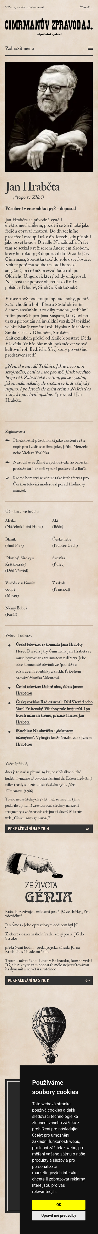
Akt (72, 524)
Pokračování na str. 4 (28, 829)
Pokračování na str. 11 (28, 980)
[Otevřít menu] (49, 48)
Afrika (25, 524)
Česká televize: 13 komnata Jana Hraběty (49, 644)
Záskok (72, 586)
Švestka (72, 561)
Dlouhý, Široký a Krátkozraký (25, 564)
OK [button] (58, 1205)
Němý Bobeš (25, 612)
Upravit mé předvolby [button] (58, 1215)
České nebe (72, 543)
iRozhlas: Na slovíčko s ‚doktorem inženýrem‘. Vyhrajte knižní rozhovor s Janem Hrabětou (53, 737)
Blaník (25, 543)
